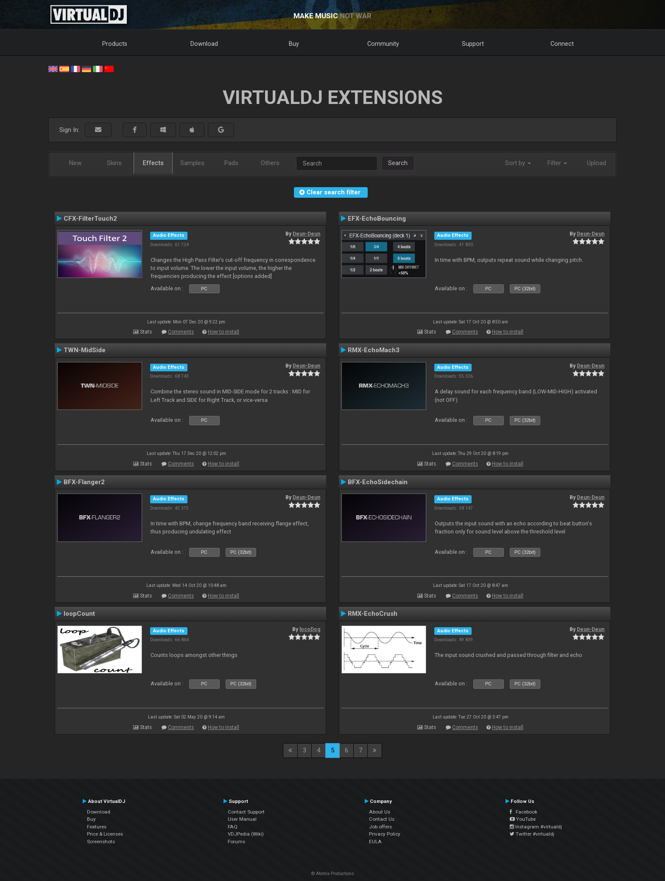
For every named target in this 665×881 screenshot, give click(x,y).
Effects (153, 163)
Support (473, 43)
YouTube (523, 819)
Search (398, 163)
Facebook (523, 812)
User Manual (242, 819)
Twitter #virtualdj (532, 834)
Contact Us (381, 819)
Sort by (518, 163)
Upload (596, 163)
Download (204, 43)
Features (96, 827)
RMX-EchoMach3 (374, 350)
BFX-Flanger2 (84, 482)
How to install (223, 332)
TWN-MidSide (85, 350)
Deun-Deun (306, 234)
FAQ (233, 827)
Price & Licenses (105, 834)
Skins (114, 163)
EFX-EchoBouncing (377, 218)
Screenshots (101, 842)
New (75, 163)
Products (114, 43)
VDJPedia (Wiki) (246, 834)
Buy (294, 43)
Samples (192, 163)
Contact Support (246, 812)
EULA (375, 842)
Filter (557, 163)
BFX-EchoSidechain (378, 482)
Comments (181, 332)
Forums (236, 842)
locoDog (309, 629)
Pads (231, 163)
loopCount (79, 613)
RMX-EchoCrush (372, 613)
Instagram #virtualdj (536, 827)
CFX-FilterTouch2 (90, 218)
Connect (562, 43)
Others (270, 163)
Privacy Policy (384, 834)
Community (383, 43)
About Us (379, 812)
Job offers (380, 827)
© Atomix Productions (332, 873)
